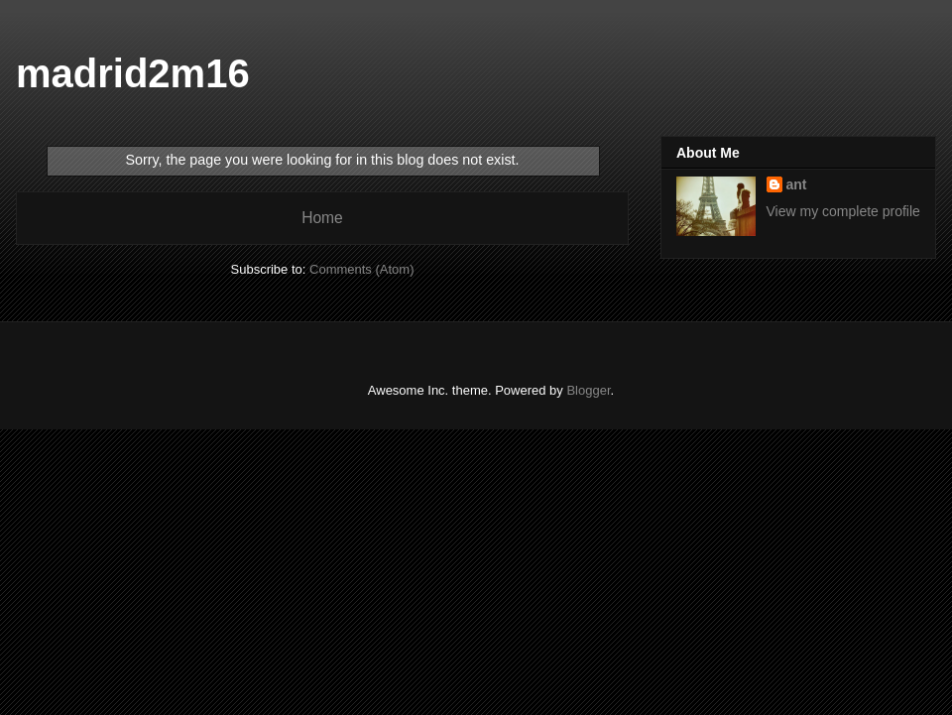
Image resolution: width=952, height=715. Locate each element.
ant (796, 184)
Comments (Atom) (361, 269)
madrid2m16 (133, 73)
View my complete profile (843, 211)
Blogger (588, 390)
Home (322, 217)
